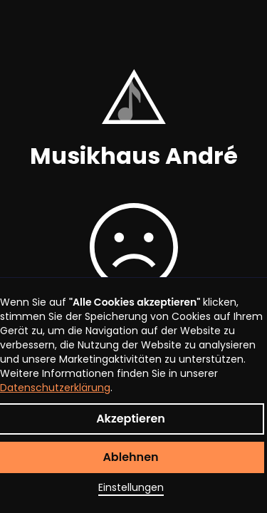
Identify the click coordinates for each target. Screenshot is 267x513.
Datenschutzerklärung (55, 387)
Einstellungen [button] (131, 487)
